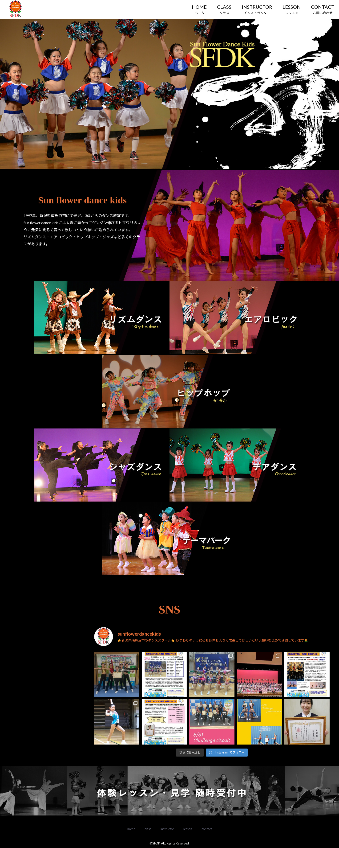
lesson (187, 829)
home (131, 829)
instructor (167, 829)
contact (207, 829)
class (148, 829)
